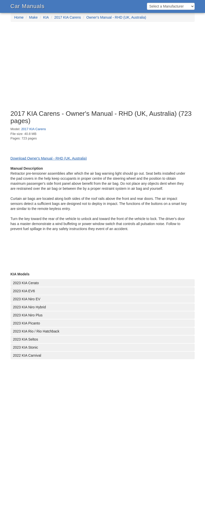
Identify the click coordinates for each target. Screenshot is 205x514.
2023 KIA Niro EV (26, 299)
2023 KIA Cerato (26, 283)
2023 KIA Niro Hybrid (29, 307)
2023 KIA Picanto (26, 323)
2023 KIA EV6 (24, 291)
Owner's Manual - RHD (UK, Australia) (116, 17)
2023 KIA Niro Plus (28, 315)
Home (19, 17)
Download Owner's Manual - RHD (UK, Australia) (49, 158)
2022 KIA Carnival (27, 355)
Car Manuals (28, 6)
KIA (46, 17)
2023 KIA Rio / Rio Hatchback (36, 331)
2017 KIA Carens (67, 17)
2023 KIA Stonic (25, 347)
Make (33, 17)
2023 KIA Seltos (25, 339)
